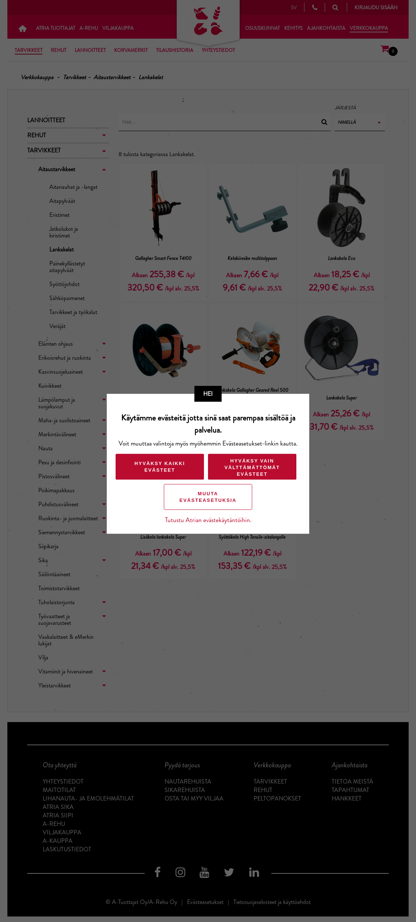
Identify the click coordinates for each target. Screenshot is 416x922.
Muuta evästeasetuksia (207, 497)
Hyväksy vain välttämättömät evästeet (252, 467)
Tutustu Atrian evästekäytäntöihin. (208, 520)
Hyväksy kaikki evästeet (159, 467)
